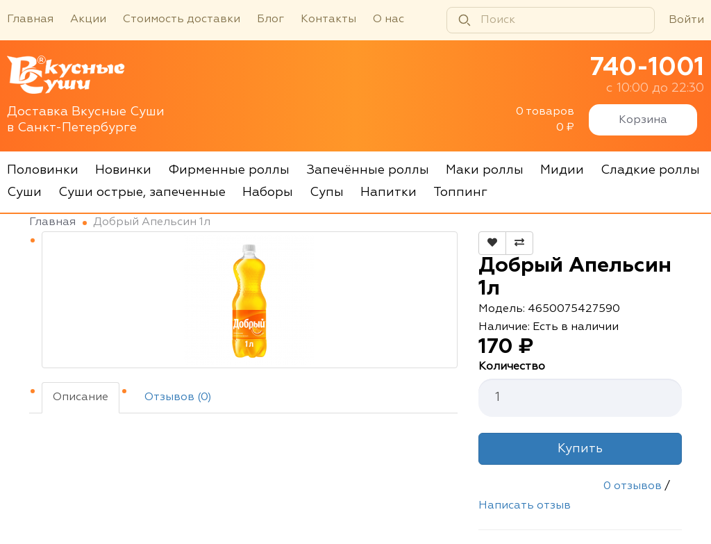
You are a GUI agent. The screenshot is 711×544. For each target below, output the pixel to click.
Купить (580, 449)
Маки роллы (485, 170)
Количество (511, 366)
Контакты (328, 19)
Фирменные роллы (229, 170)
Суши (24, 192)
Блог (270, 19)
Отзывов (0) (178, 397)
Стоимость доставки (181, 19)
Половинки (42, 170)
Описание (80, 397)
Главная (30, 19)
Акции (88, 19)
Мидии (562, 170)
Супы (327, 192)
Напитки (388, 192)
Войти (686, 20)
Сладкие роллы (650, 170)
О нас (388, 19)
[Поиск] (550, 20)
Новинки (123, 170)
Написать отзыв (524, 505)
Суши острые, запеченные (142, 192)
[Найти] (464, 20)
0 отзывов (632, 486)
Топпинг (460, 192)
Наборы (267, 192)
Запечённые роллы (367, 170)
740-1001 (647, 68)
